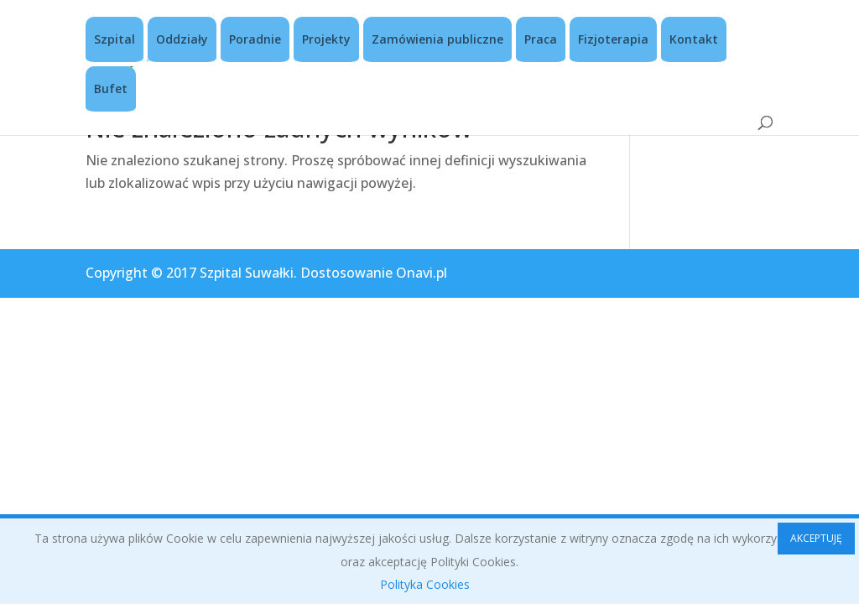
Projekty (326, 39)
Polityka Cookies (425, 584)
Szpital (114, 39)
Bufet (111, 88)
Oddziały (182, 39)
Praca (540, 39)
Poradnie (255, 39)
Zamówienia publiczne (437, 39)
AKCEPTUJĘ (816, 538)
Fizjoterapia (613, 39)
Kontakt (693, 39)
